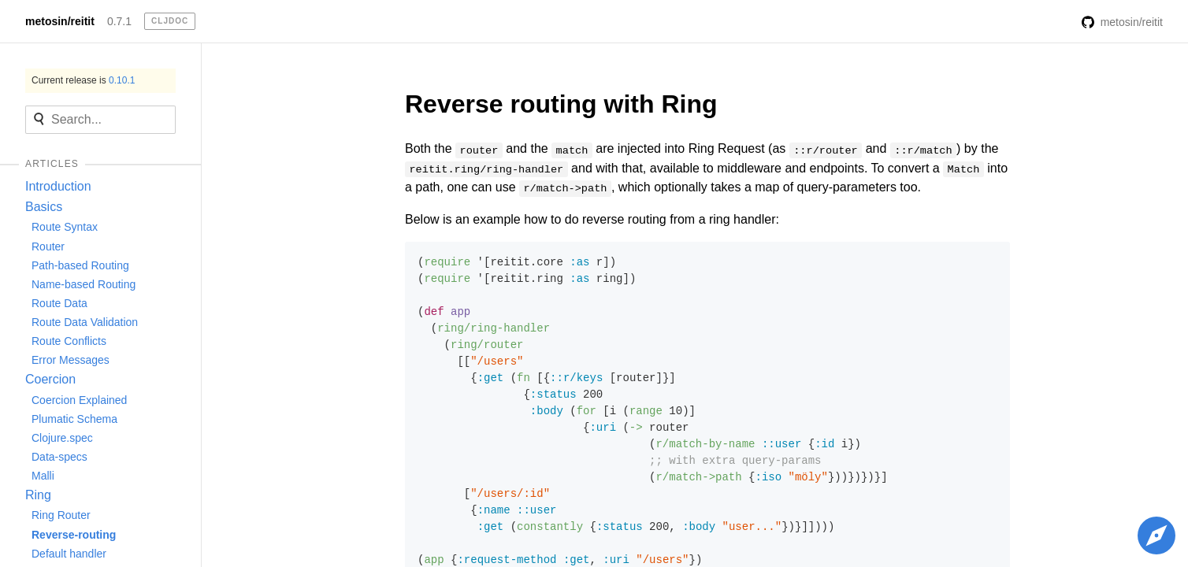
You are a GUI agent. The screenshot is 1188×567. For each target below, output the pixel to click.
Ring (38, 495)
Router (48, 246)
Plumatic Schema (74, 419)
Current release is (83, 80)
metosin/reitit (60, 21)
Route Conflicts (69, 341)
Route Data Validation (85, 322)
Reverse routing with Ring (561, 104)
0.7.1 (119, 21)
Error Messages (71, 360)
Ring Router (61, 515)
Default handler (69, 553)
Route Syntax (65, 226)
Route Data (59, 303)
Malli (43, 475)
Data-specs (59, 456)
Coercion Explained (79, 400)
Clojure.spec (62, 438)
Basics (43, 206)
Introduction (58, 186)
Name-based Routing (84, 284)
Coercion (50, 379)
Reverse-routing (74, 534)
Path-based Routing (80, 265)
